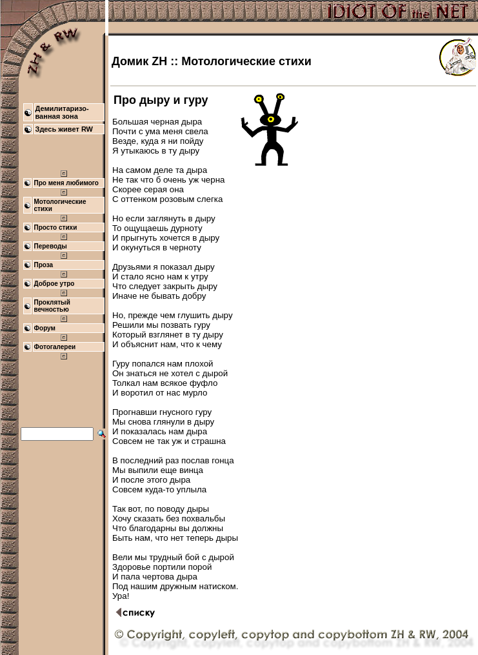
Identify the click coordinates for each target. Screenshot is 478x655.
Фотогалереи (55, 346)
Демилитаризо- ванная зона (62, 112)
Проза (44, 264)
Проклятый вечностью (52, 306)
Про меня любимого (66, 182)
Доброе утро (54, 283)
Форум (44, 328)
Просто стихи (55, 227)
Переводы (50, 246)
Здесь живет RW (64, 129)
